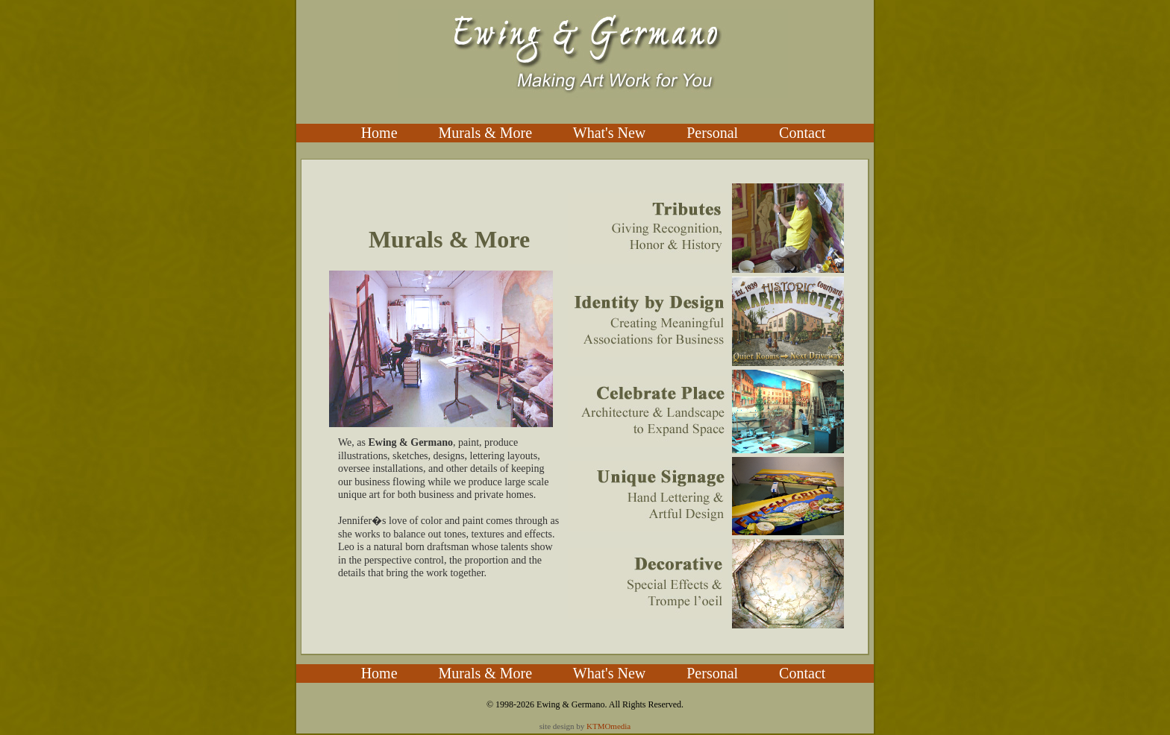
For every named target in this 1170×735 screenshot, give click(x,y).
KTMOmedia (608, 726)
